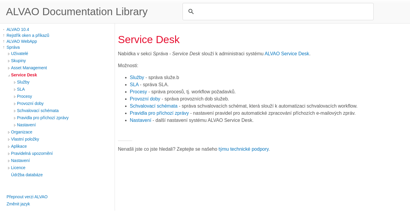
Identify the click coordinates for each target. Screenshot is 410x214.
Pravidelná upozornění (32, 153)
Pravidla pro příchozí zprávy (43, 117)
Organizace (21, 132)
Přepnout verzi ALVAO (27, 196)
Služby (23, 82)
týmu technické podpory (244, 149)
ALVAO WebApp (22, 41)
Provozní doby (30, 103)
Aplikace (19, 146)
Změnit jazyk (18, 204)
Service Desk (24, 75)
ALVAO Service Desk (287, 53)
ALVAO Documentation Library (77, 11)
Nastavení (26, 124)
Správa (13, 47)
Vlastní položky (25, 139)
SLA (21, 89)
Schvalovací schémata (38, 110)
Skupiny (18, 60)
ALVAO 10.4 (18, 29)
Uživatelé (19, 53)
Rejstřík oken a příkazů (28, 35)
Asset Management (29, 67)
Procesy (24, 96)
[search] (277, 11)
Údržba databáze (27, 174)
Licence (18, 167)
